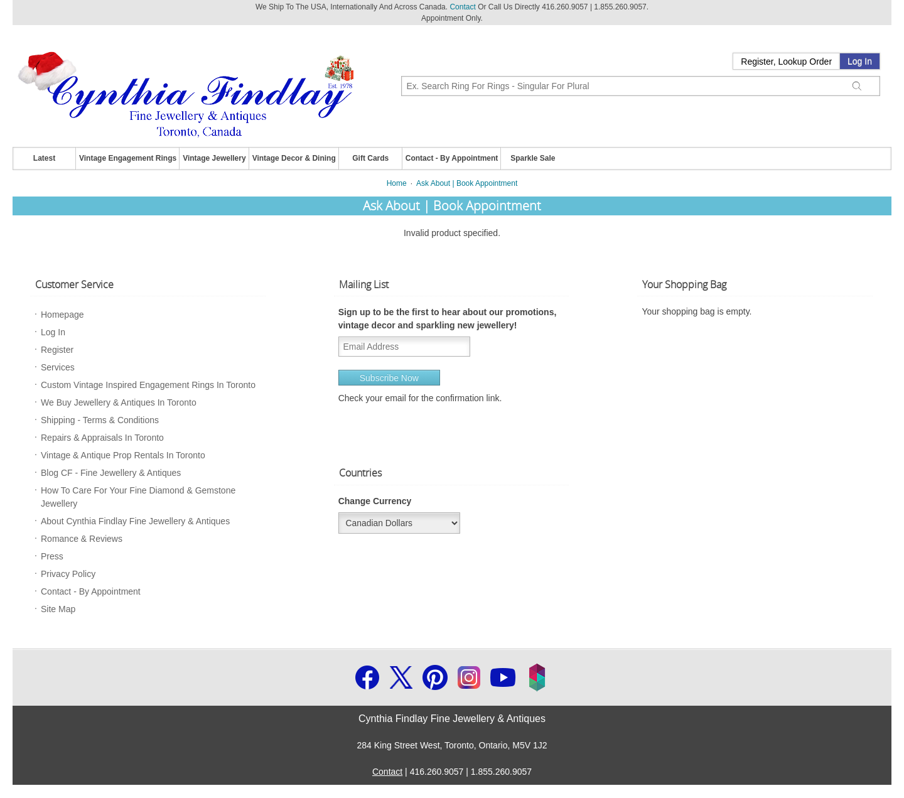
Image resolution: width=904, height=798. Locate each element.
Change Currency (375, 501)
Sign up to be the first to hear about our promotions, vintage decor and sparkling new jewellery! (447, 318)
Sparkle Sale (532, 158)
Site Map (58, 609)
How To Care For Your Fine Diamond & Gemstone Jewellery (138, 497)
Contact (462, 7)
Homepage (62, 315)
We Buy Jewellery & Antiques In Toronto (118, 402)
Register (57, 350)
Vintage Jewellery (214, 158)
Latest (44, 158)
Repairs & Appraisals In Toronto (102, 438)
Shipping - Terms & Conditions (100, 420)
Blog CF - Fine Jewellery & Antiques (111, 473)
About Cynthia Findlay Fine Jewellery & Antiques (135, 521)
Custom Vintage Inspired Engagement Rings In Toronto (148, 385)
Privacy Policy (68, 574)
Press (52, 556)
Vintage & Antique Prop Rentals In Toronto (123, 455)
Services (58, 367)
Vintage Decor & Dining (294, 158)
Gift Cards (370, 158)
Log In (860, 62)
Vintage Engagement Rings (127, 158)
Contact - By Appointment (452, 158)
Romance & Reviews (81, 539)
